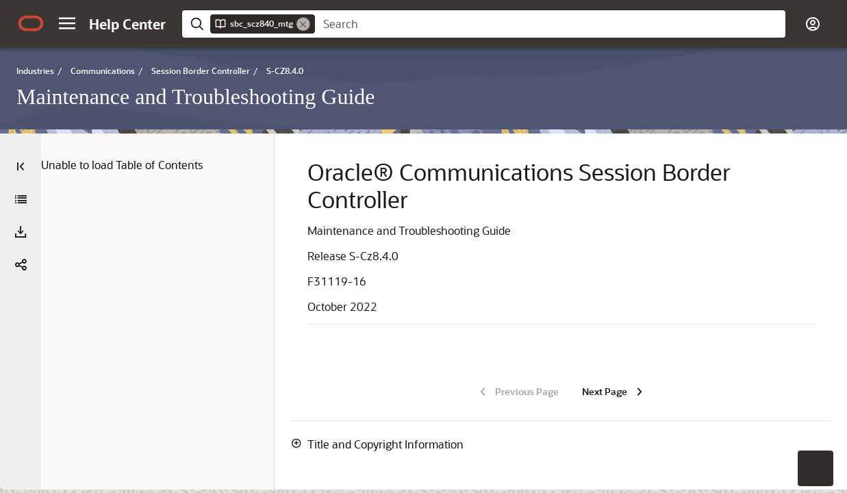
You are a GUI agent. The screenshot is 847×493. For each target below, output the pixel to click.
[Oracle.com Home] (30, 23)
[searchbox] (550, 24)
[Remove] (303, 23)
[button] (67, 23)
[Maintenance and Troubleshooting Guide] (20, 199)
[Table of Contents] (20, 166)
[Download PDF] (20, 232)
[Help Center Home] (127, 24)
